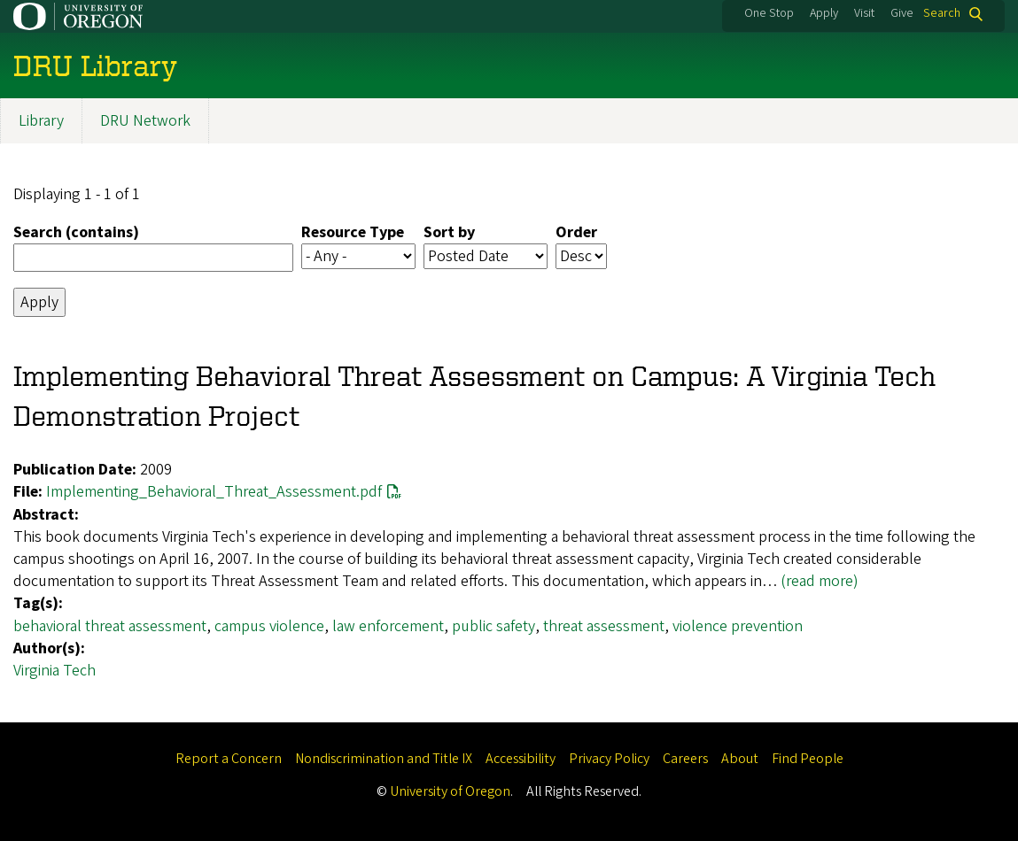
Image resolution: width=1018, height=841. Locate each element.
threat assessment (603, 626)
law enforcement (388, 626)
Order (576, 233)
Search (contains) (76, 233)
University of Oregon (450, 791)
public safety (493, 626)
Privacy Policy (609, 758)
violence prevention (737, 626)
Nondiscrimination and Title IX (383, 758)
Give (901, 13)
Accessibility (521, 758)
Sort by (449, 233)
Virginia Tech (54, 671)
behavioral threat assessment (109, 626)
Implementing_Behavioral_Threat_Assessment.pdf (214, 493)
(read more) (820, 582)
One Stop (769, 13)
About (739, 758)
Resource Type (352, 233)
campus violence (269, 626)
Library (41, 121)
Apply (824, 13)
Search (941, 13)
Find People (807, 758)
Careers (685, 758)
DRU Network (145, 121)
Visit (864, 13)
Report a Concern (228, 758)
